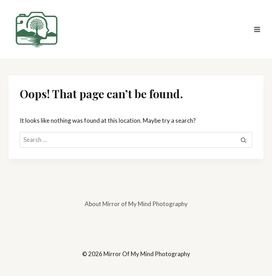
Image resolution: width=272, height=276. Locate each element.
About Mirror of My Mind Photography (136, 204)
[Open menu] (257, 29)
